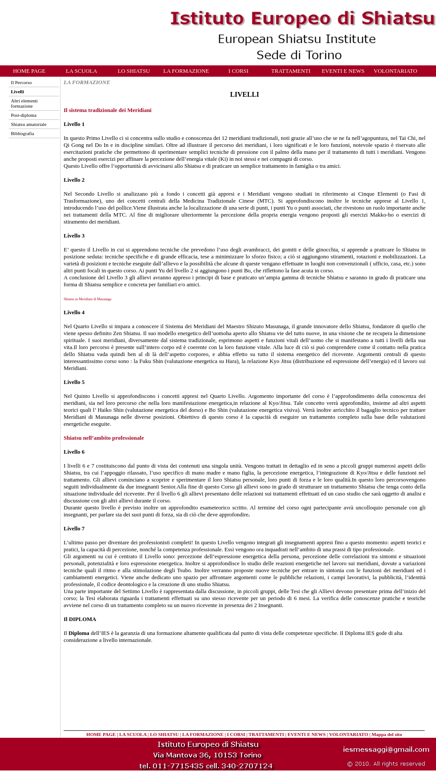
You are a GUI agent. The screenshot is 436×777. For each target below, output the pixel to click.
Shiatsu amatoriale (29, 124)
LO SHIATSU (134, 71)
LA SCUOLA (81, 71)
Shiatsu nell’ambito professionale (104, 437)
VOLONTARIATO (395, 71)
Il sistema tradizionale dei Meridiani (107, 110)
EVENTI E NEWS (343, 71)
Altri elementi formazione (24, 103)
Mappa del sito (386, 734)
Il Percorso (21, 82)
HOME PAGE (29, 71)
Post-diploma (24, 115)
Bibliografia (22, 133)
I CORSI (238, 71)
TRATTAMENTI (290, 71)
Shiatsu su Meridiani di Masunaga (87, 299)
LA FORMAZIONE (186, 71)
